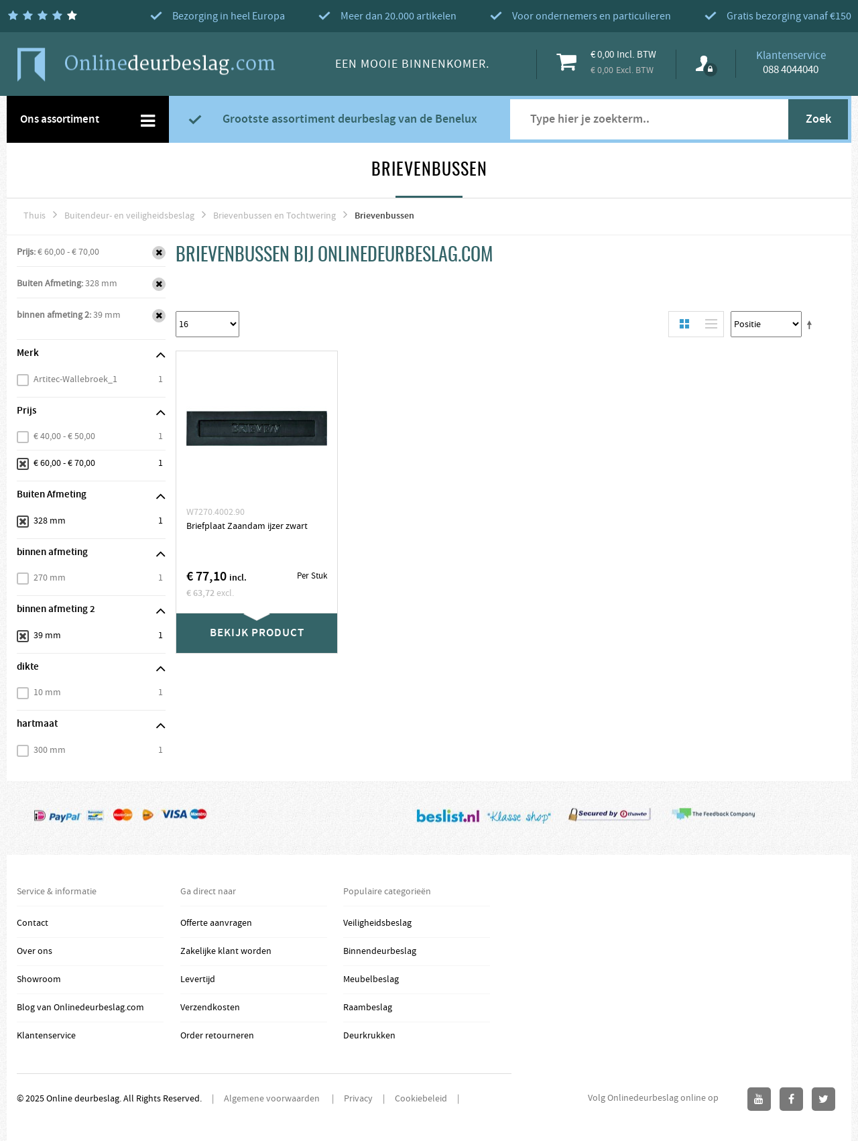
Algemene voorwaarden (273, 1099)
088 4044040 (790, 69)
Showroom (39, 979)
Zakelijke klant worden (225, 951)
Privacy (358, 1099)
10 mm (47, 692)
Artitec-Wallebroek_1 (75, 379)
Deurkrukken (369, 1036)
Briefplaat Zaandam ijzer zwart (247, 526)
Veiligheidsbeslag (377, 923)
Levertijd (197, 979)
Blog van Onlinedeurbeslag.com (80, 1008)
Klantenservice (46, 1036)
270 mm (50, 578)
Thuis (34, 216)
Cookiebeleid (421, 1099)
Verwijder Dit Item (159, 252)
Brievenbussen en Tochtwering (274, 216)
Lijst (708, 324)
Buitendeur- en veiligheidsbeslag (129, 216)
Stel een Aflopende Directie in (812, 324)
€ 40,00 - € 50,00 (64, 436)
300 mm (50, 750)
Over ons (34, 951)
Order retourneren (217, 1036)
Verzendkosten (210, 1008)
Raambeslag (367, 1008)
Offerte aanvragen (216, 923)
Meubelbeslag (371, 979)
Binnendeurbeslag (379, 951)
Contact (32, 923)
